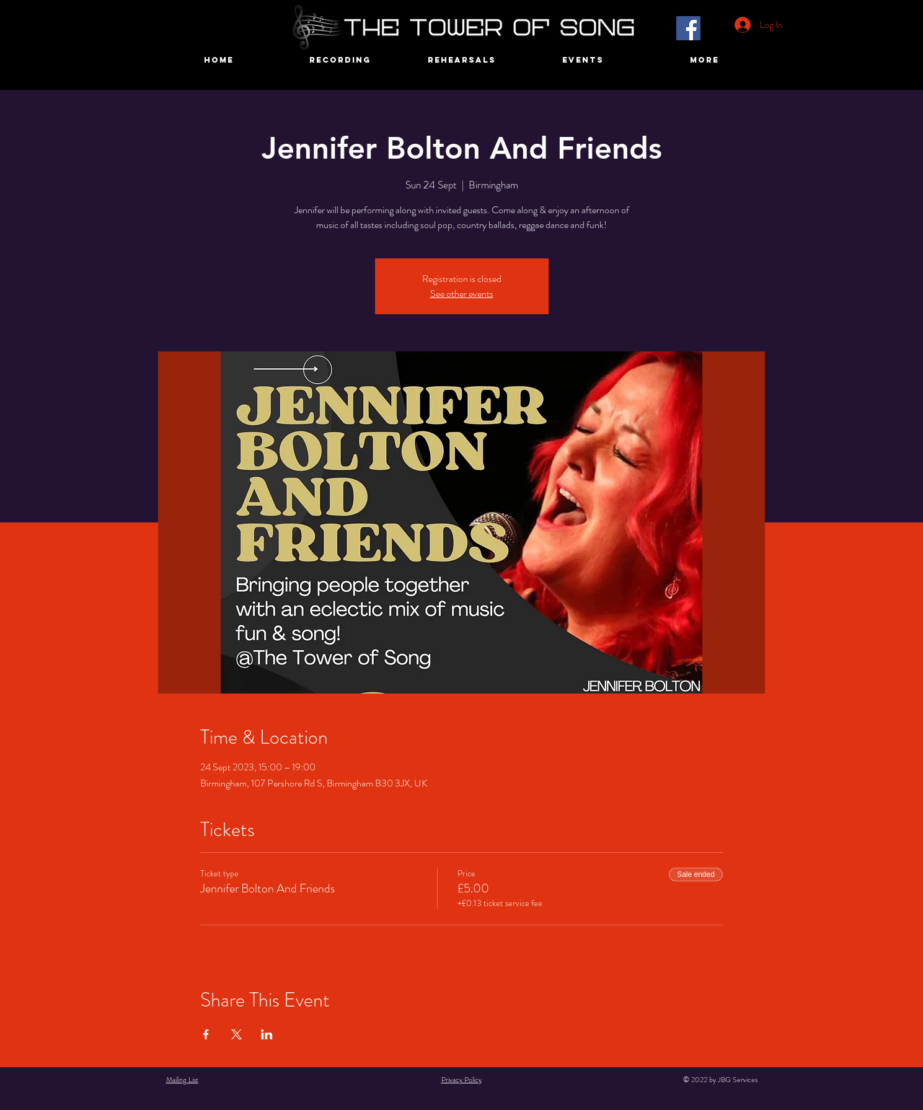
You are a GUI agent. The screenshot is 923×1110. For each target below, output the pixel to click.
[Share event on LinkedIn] (267, 1034)
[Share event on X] (236, 1034)
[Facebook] (688, 28)
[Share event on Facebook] (206, 1034)
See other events (461, 293)
